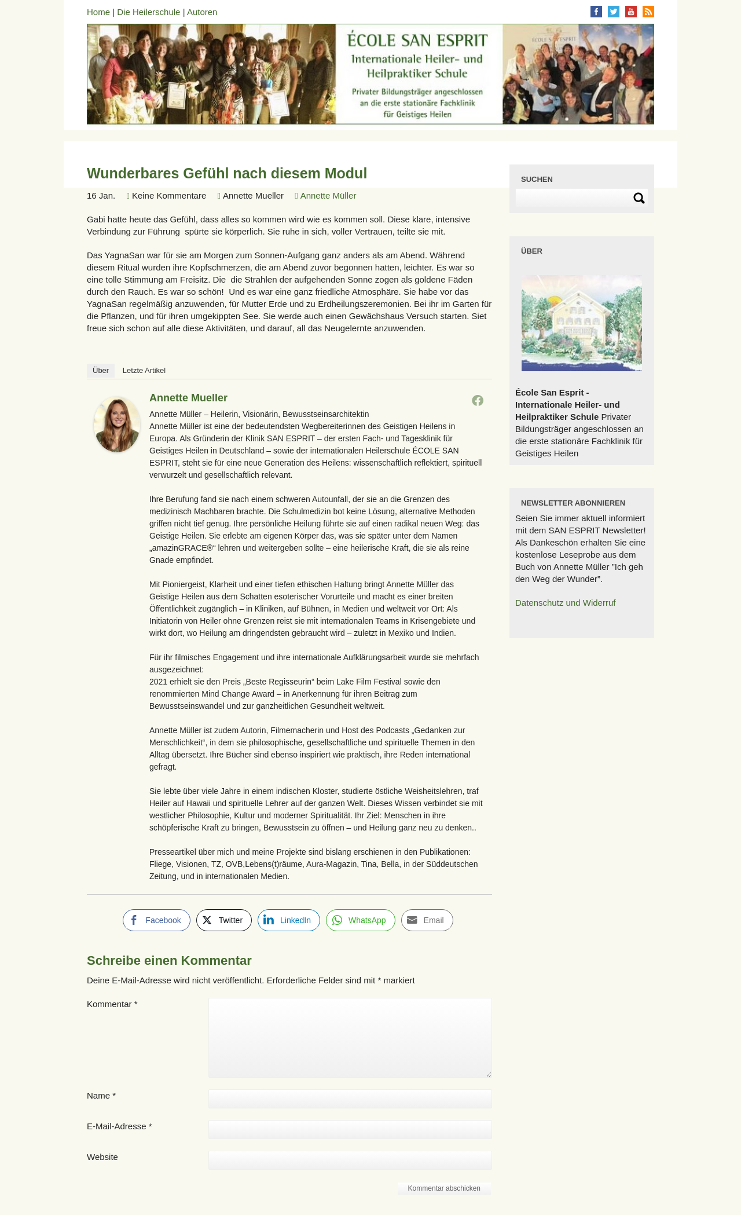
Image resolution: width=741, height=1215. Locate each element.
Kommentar (112, 1004)
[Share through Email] (427, 920)
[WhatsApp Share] (360, 920)
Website (102, 1157)
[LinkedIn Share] (289, 920)
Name (101, 1095)
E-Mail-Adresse (119, 1126)
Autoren (202, 12)
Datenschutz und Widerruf (565, 603)
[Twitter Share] (224, 920)
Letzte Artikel (144, 370)
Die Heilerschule (148, 12)
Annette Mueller (188, 398)
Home (98, 12)
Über (101, 370)
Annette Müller (328, 195)
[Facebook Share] (156, 920)
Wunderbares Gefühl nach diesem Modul (227, 173)
